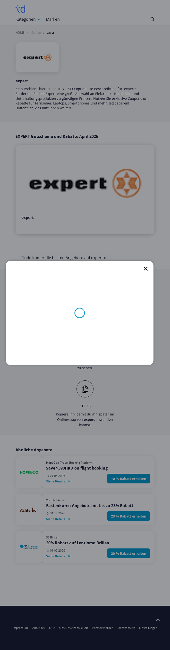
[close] (146, 269)
